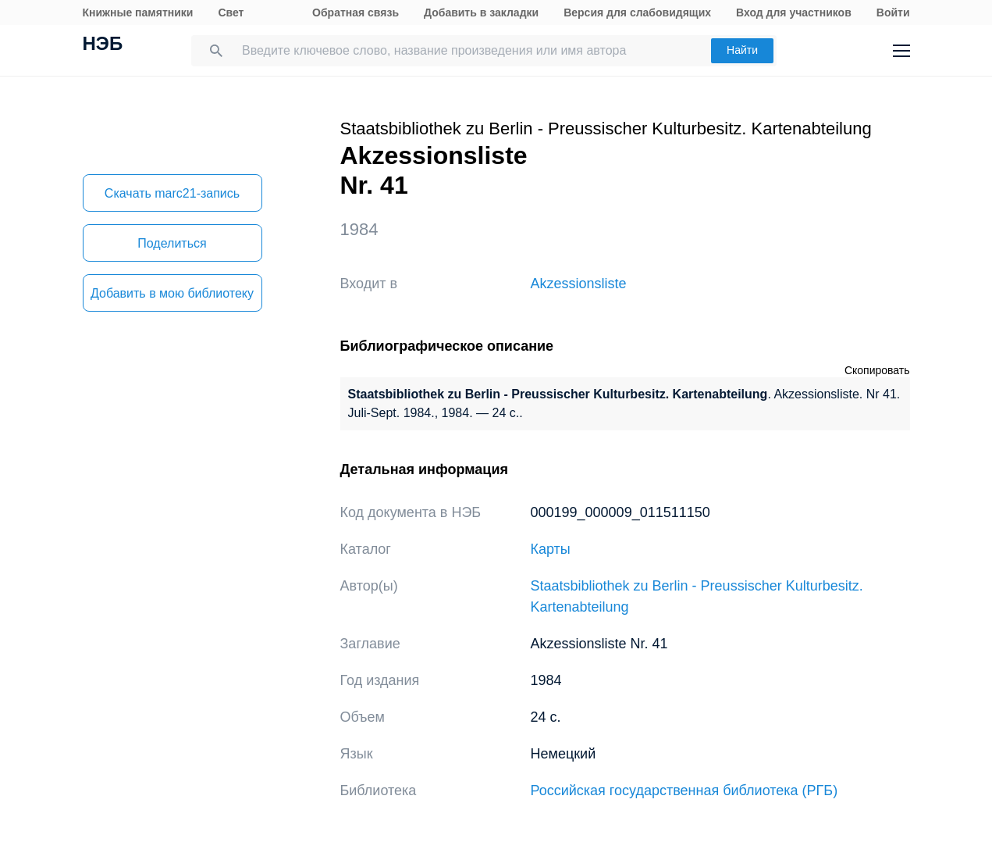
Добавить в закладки (481, 12)
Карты (551, 549)
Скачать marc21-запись (172, 193)
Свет (231, 12)
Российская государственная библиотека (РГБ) (684, 790)
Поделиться (171, 243)
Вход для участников (794, 12)
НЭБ (103, 45)
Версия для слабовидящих (637, 12)
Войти (893, 12)
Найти (742, 50)
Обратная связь (355, 12)
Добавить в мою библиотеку (172, 293)
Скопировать (877, 370)
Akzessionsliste (579, 283)
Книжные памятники (138, 12)
